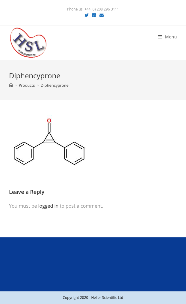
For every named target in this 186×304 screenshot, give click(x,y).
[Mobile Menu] (167, 37)
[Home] (11, 85)
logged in (48, 206)
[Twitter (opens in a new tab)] (86, 15)
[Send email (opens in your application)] (101, 15)
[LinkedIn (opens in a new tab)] (94, 15)
